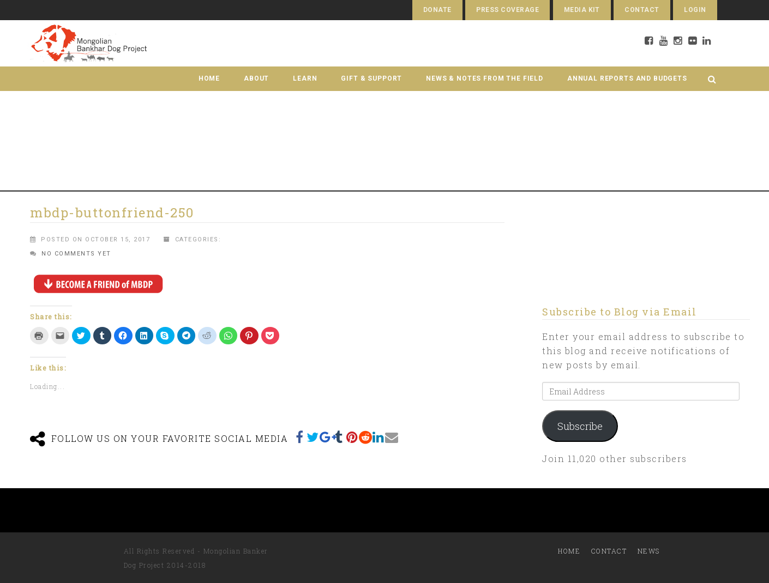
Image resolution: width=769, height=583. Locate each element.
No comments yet (76, 253)
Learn (305, 78)
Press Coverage (507, 10)
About (256, 78)
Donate (437, 10)
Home (209, 78)
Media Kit (582, 10)
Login (695, 10)
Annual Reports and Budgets (627, 78)
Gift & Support (371, 78)
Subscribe (580, 426)
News (649, 550)
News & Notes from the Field (484, 78)
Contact (641, 10)
